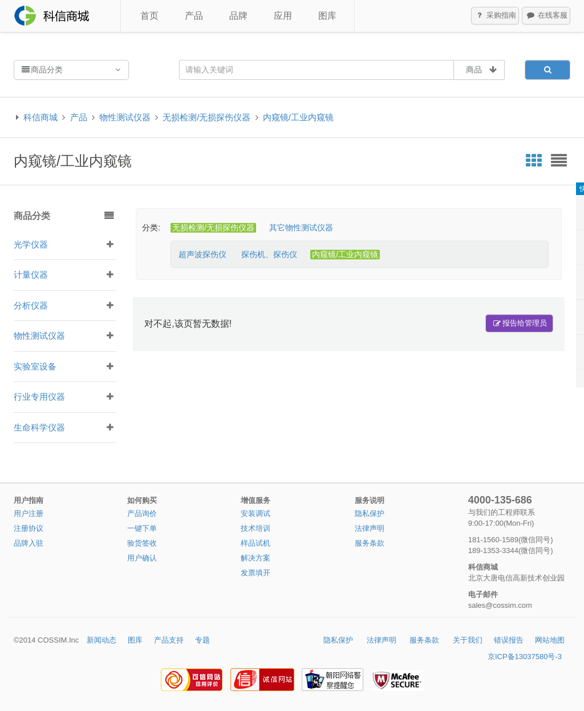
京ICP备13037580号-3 (525, 656)
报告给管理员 (519, 323)
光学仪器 (31, 244)
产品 (194, 16)
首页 (149, 16)
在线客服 (546, 16)
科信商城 (40, 117)
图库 (327, 16)
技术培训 (255, 528)
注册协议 (28, 528)
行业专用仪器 (39, 396)
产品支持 (169, 640)
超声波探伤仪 (202, 254)
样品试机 (255, 543)
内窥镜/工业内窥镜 (298, 117)
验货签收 (142, 543)
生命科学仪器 (39, 427)
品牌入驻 (28, 543)
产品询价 (142, 513)
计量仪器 (31, 274)
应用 (283, 16)
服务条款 (369, 543)
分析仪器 (31, 305)
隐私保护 (369, 513)
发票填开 (255, 572)
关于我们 (467, 640)
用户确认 (142, 558)
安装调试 (255, 513)
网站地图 (550, 640)
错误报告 (509, 640)
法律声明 (369, 528)
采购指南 (495, 16)
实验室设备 (35, 366)
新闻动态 (101, 640)
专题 (202, 640)
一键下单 (142, 528)
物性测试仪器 (125, 117)
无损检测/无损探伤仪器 (206, 117)
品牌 (238, 16)
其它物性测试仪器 (301, 227)
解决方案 (255, 558)
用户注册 (28, 513)
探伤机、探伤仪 (269, 254)
